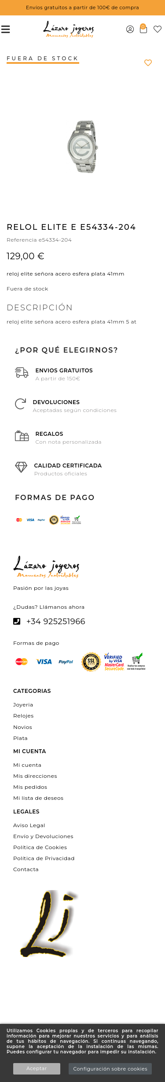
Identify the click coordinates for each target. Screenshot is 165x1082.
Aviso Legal (29, 824)
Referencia (22, 239)
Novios (22, 726)
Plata (20, 737)
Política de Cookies (40, 847)
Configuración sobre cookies (110, 1069)
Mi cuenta (27, 764)
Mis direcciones (35, 776)
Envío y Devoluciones (43, 835)
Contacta (26, 869)
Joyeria (23, 704)
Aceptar (36, 1068)
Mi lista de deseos (38, 798)
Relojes (23, 715)
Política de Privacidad (44, 858)
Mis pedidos (30, 787)
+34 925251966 (55, 621)
